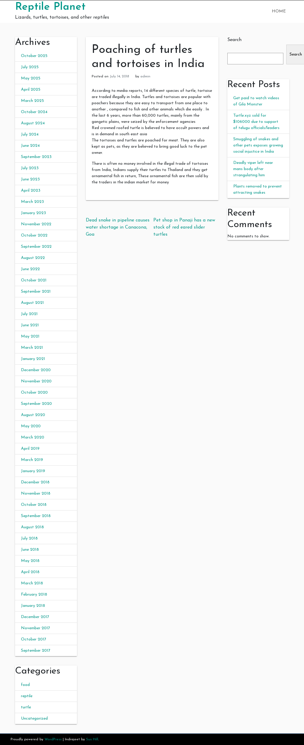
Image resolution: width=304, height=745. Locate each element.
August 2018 (32, 527)
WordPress (53, 739)
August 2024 (33, 123)
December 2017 (35, 617)
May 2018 (30, 561)
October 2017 (33, 639)
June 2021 (30, 325)
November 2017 (35, 628)
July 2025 (30, 67)
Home (279, 11)
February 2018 (34, 594)
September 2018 (36, 516)
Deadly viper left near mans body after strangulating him (253, 169)
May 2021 (30, 336)
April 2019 (30, 448)
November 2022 (36, 224)
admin (145, 76)
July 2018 (29, 538)
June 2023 (30, 179)
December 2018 (35, 482)
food (25, 685)
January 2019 (33, 471)
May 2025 (30, 78)
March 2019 (32, 460)
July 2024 (30, 134)
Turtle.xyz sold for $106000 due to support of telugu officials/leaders (256, 121)
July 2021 (29, 314)
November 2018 (35, 493)
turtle (26, 707)
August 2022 (33, 258)
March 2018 (32, 583)
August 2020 (33, 415)
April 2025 (30, 89)
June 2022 (30, 269)
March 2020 (32, 437)
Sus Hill (92, 739)
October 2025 (34, 56)
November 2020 (36, 381)
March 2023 (32, 202)
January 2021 (33, 359)
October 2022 (34, 235)
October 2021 (34, 280)
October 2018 (34, 505)
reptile (26, 696)
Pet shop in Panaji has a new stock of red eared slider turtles (184, 227)
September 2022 (36, 246)
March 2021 (32, 347)
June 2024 (30, 146)
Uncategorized (34, 718)
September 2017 (35, 650)
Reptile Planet (50, 7)
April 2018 (30, 572)
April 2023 (30, 190)
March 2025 (32, 101)
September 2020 (36, 404)
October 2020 (34, 392)
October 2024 (34, 112)
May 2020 (31, 426)
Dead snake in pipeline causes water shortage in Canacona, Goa (117, 227)
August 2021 (32, 303)
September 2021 (36, 291)
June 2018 (30, 549)
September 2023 (36, 157)
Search (234, 40)
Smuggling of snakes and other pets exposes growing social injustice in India (258, 145)
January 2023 (33, 213)
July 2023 (30, 168)
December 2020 (36, 370)
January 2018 (33, 606)
